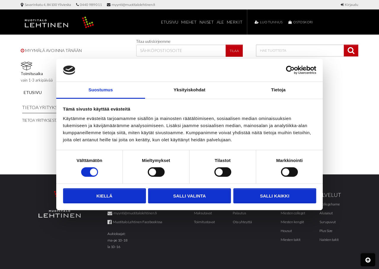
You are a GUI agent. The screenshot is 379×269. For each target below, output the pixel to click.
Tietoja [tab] (278, 89)
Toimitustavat (204, 222)
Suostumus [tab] (101, 89)
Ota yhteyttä (242, 222)
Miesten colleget (293, 213)
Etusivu (169, 22)
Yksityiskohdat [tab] (189, 89)
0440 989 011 (89, 4)
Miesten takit (291, 239)
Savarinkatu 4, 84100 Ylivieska (46, 4)
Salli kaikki (274, 195)
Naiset (207, 22)
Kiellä (104, 195)
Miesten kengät (292, 222)
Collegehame (329, 204)
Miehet (189, 22)
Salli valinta (189, 195)
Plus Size (326, 231)
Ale (220, 22)
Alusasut (326, 213)
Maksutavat (203, 213)
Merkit (235, 22)
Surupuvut (327, 222)
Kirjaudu (349, 4)
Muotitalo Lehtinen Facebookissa (134, 222)
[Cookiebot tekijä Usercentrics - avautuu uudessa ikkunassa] (290, 70)
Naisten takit (329, 239)
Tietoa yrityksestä (40, 120)
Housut (286, 231)
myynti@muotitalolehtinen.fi (131, 4)
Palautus (239, 213)
